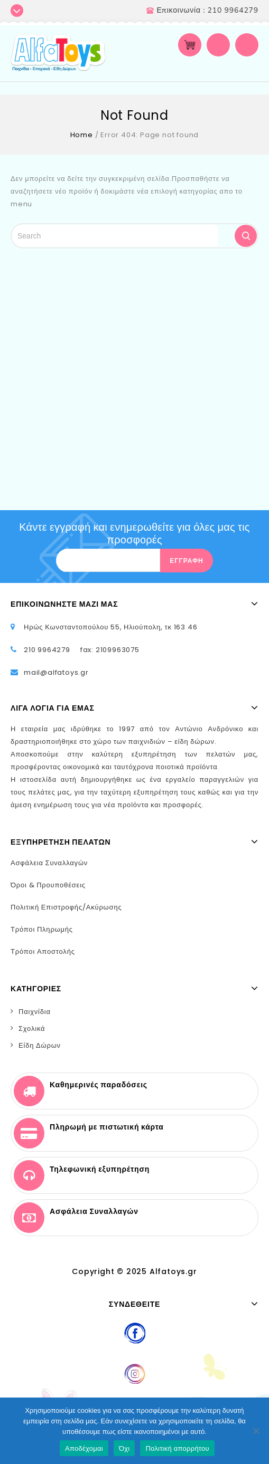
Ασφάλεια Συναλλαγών (49, 863)
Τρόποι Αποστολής (43, 951)
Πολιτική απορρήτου (177, 1448)
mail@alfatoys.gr (56, 672)
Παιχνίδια (34, 1012)
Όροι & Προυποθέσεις (48, 885)
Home (81, 135)
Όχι (124, 1448)
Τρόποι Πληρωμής (42, 929)
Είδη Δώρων (39, 1045)
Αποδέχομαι (84, 1448)
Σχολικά (31, 1028)
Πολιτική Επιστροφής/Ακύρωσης (66, 907)
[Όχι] (256, 1430)
